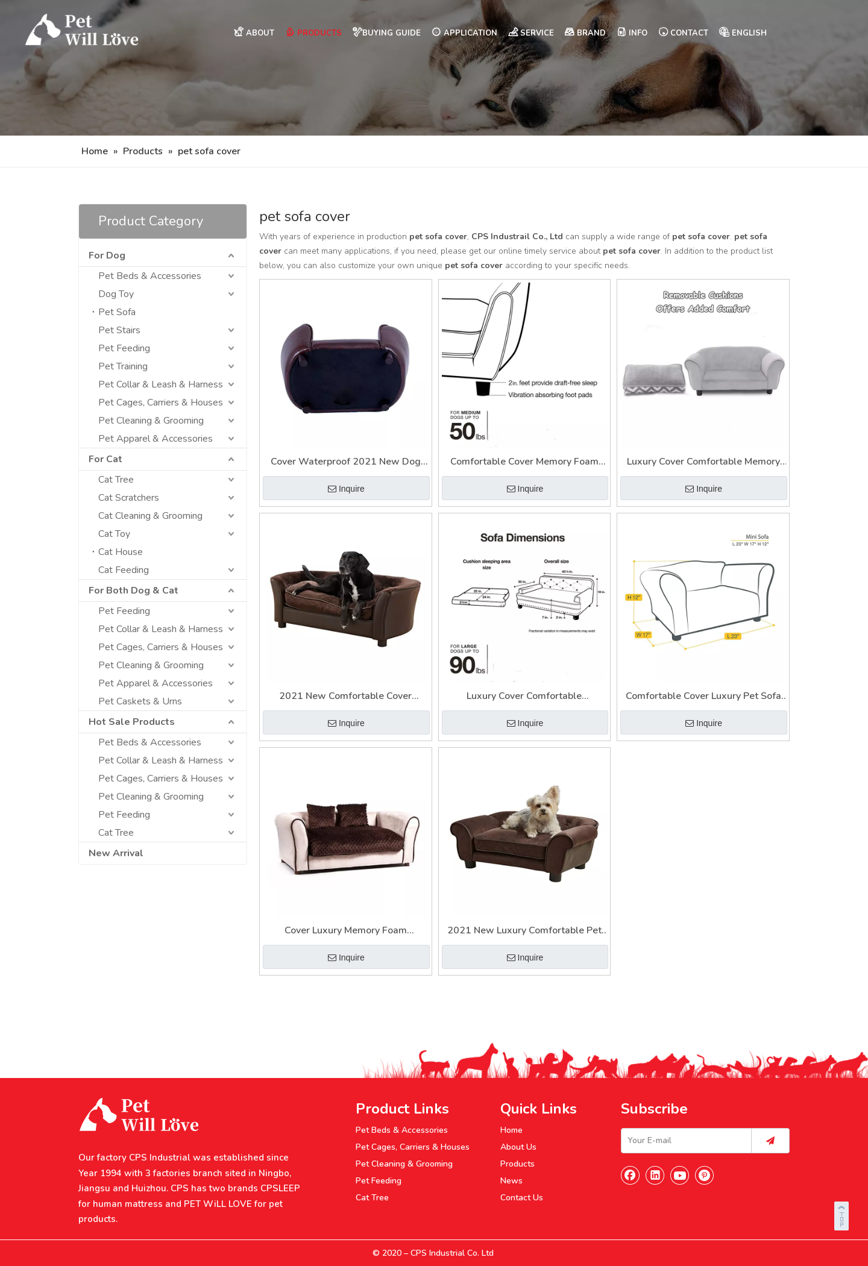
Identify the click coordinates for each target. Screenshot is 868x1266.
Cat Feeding (123, 570)
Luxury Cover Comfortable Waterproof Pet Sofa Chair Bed (524, 696)
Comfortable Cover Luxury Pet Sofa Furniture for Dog (703, 696)
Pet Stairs (119, 330)
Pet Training (123, 366)
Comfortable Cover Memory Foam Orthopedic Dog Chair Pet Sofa (524, 462)
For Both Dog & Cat (133, 590)
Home (511, 1130)
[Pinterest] (704, 1175)
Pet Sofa (117, 312)
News (511, 1180)
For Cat (105, 459)
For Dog (107, 255)
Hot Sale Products (132, 722)
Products (517, 1164)
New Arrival (116, 853)
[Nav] (434, 68)
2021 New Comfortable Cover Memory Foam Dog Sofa (345, 696)
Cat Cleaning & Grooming (150, 515)
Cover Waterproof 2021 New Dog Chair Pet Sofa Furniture (346, 462)
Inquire (346, 489)
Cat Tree (116, 479)
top (843, 1214)
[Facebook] (630, 1175)
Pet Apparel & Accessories (155, 438)
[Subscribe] (770, 1140)
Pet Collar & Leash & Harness (160, 384)
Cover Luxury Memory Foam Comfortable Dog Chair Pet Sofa (345, 931)
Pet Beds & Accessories (149, 276)
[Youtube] (680, 1175)
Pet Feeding (124, 348)
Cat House (120, 552)
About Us (518, 1147)
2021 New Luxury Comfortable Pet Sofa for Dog (524, 931)
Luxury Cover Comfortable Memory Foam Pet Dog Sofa (703, 462)
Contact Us (521, 1197)
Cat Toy (114, 534)
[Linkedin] (655, 1175)
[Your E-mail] (683, 1141)
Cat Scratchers (128, 497)
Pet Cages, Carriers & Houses (160, 402)
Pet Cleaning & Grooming (151, 420)
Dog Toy (116, 294)
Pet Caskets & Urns (140, 701)
